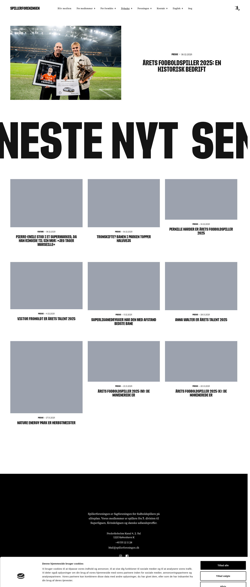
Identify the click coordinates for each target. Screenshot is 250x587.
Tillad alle (223, 547)
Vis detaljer (167, 580)
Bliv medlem (64, 8)
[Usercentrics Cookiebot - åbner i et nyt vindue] (21, 580)
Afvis (223, 568)
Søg (190, 8)
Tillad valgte (223, 558)
